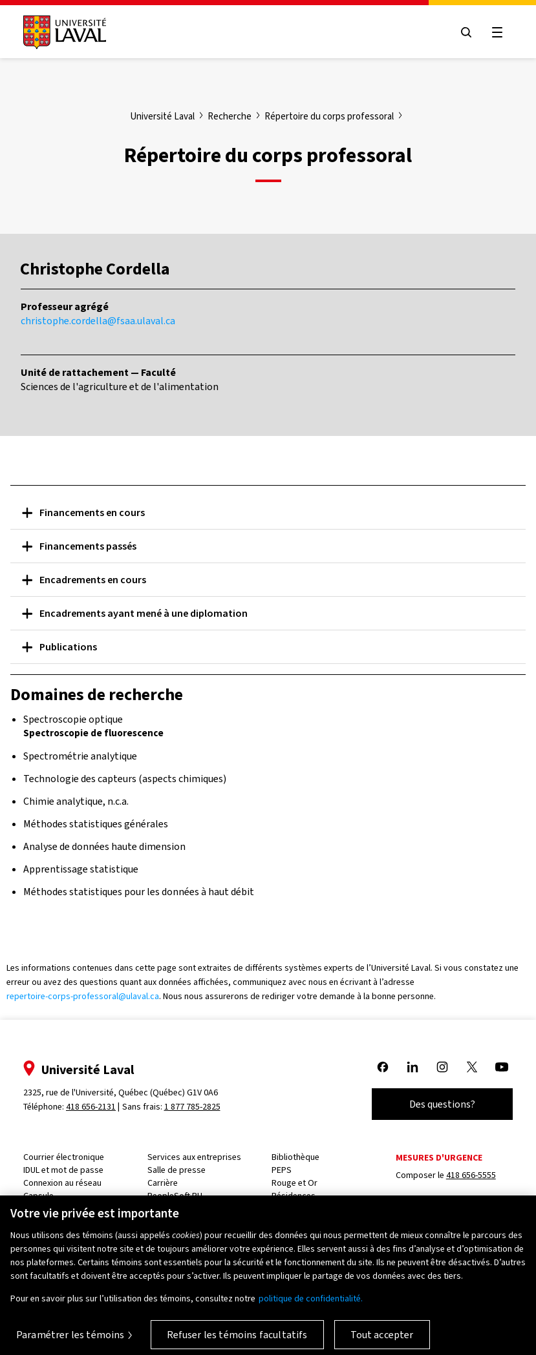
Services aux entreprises (194, 1157)
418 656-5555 (471, 1175)
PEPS (282, 1170)
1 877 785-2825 (192, 1107)
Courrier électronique (63, 1157)
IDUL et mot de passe (63, 1170)
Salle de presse (176, 1170)
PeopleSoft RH (174, 1196)
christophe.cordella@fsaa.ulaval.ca (98, 320)
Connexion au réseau (62, 1183)
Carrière (162, 1183)
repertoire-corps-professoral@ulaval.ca (82, 996)
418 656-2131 (91, 1107)
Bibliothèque (295, 1157)
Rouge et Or (294, 1183)
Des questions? (442, 1104)
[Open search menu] (466, 32)
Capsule (38, 1196)
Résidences (294, 1196)
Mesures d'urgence (439, 1158)
